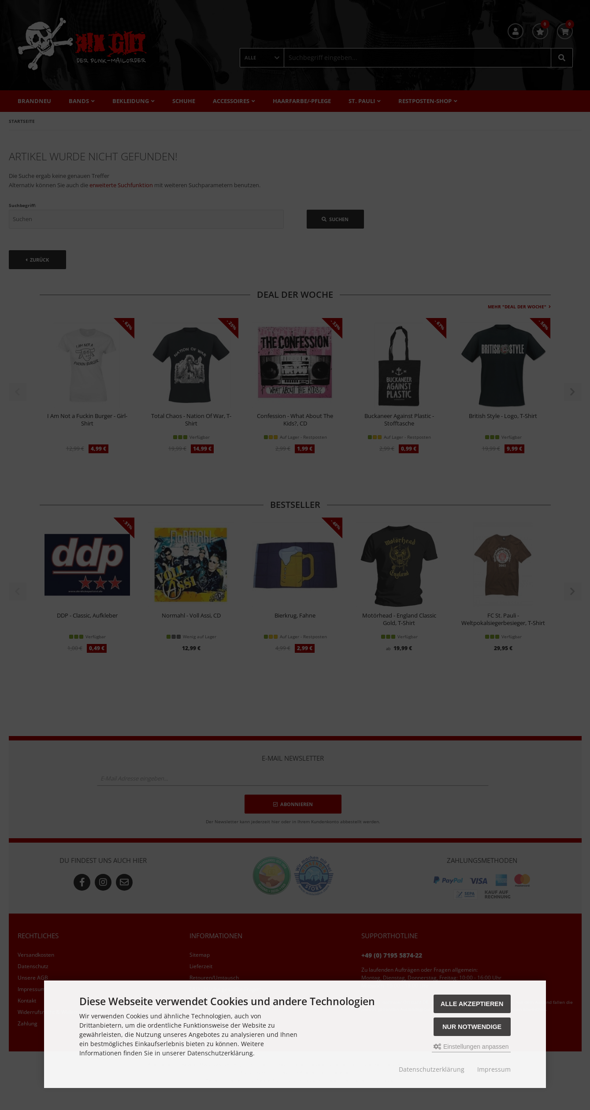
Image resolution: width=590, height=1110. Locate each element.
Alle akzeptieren (472, 1003)
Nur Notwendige (471, 1026)
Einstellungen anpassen (471, 1046)
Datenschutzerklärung (431, 1069)
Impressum (494, 1069)
